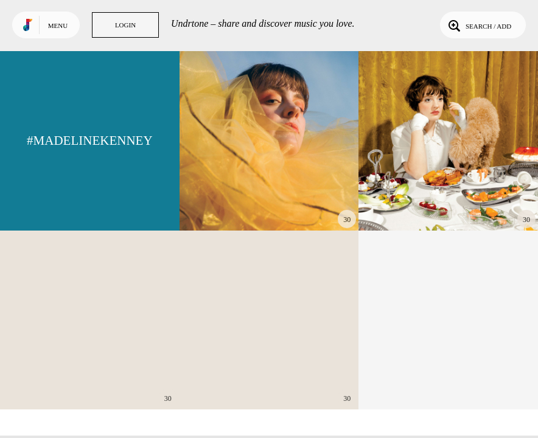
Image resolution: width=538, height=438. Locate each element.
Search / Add (478, 25)
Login (125, 25)
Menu (58, 25)
